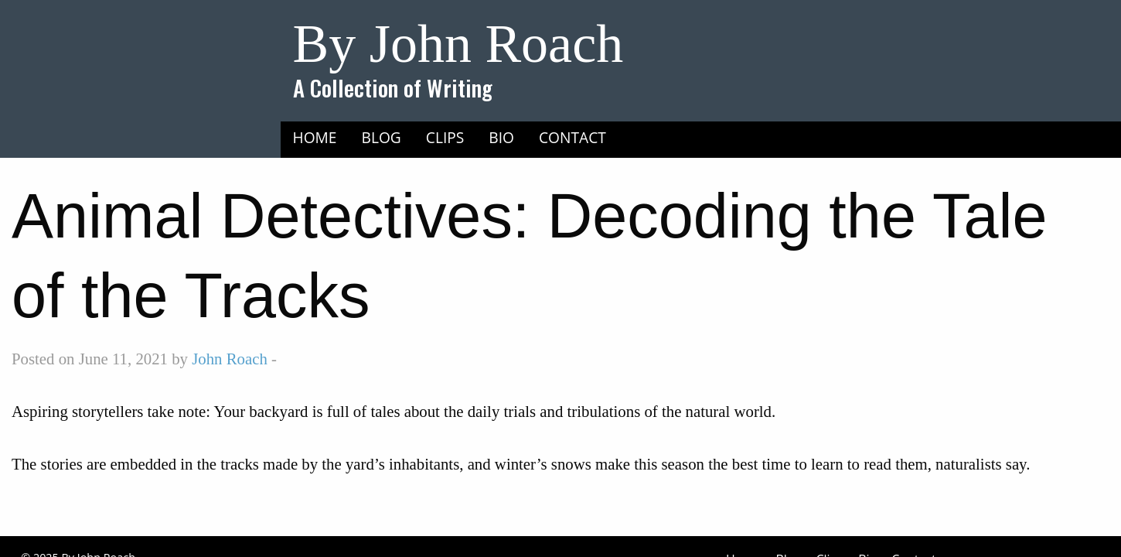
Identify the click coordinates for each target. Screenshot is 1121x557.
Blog (381, 137)
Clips (445, 137)
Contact (572, 137)
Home (315, 137)
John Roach (229, 358)
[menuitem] (315, 137)
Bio (501, 137)
